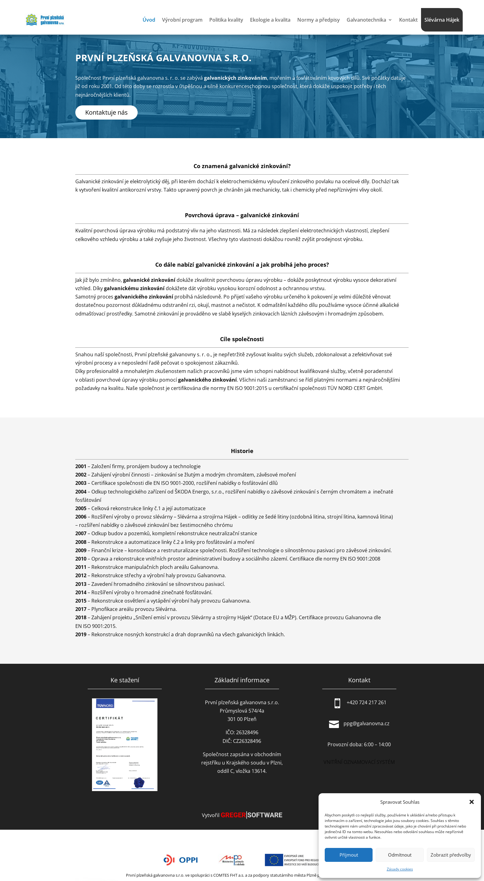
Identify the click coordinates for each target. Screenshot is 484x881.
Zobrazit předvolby (451, 855)
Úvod (149, 19)
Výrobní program (182, 19)
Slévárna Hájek (441, 19)
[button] (472, 802)
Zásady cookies (400, 869)
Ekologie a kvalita (270, 19)
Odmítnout (399, 855)
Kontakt (408, 19)
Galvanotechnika (366, 19)
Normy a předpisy (318, 19)
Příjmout (349, 855)
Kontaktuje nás (106, 112)
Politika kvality (226, 19)
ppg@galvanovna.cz (367, 723)
